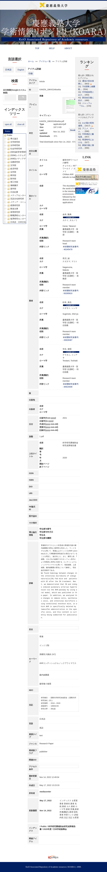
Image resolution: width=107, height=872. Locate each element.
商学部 (11, 175)
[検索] (10, 98)
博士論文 (12, 138)
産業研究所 (13, 205)
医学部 (11, 178)
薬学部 (11, 188)
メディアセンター (16, 195)
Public (7, 131)
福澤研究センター (16, 218)
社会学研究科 (14, 148)
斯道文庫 (12, 208)
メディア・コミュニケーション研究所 (25, 202)
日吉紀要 (12, 192)
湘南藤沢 (12, 185)
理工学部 (12, 182)
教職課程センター (16, 215)
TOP (37, 48)
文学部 (11, 165)
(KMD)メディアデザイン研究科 (22, 158)
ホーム (31, 61)
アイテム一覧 (45, 61)
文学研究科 (13, 142)
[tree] (14, 178)
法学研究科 (13, 145)
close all (20, 124)
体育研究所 (13, 212)
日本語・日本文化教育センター (22, 222)
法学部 (11, 172)
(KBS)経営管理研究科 (18, 152)
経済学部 (12, 168)
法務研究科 (13, 162)
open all (8, 124)
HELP (51, 48)
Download (73, 130)
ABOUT (68, 48)
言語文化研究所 (15, 198)
